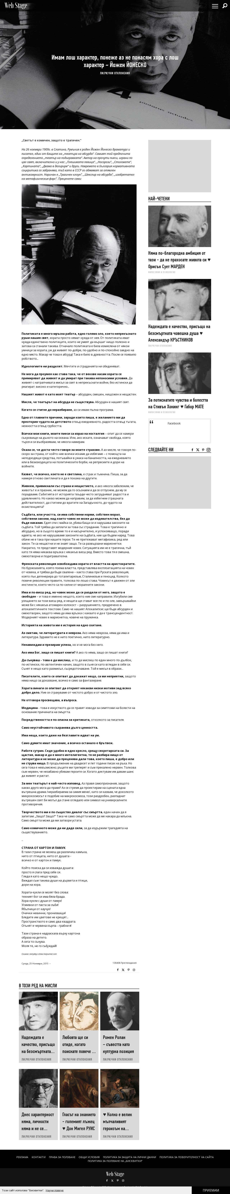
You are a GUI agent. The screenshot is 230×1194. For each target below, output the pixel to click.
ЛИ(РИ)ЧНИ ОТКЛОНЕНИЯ (115, 73)
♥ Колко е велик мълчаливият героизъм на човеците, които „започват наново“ (119, 1128)
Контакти (38, 1157)
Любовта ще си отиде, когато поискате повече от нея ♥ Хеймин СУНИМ (79, 1051)
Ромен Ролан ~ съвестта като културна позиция (118, 1044)
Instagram (134, 970)
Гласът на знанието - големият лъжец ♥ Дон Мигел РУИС (79, 1121)
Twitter (123, 970)
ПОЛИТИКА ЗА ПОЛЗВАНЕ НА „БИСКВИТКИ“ (115, 1161)
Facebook (117, 970)
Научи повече (55, 1190)
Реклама (22, 1157)
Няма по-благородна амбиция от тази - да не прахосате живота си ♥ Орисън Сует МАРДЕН (179, 259)
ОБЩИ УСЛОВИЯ (89, 1157)
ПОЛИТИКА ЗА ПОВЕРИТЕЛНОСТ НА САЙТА (187, 1157)
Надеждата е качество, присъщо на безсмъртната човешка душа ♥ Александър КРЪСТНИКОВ (179, 333)
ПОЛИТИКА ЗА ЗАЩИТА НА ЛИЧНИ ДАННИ (129, 1157)
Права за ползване (62, 1157)
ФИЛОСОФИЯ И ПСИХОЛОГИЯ (161, 272)
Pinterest (117, 1180)
